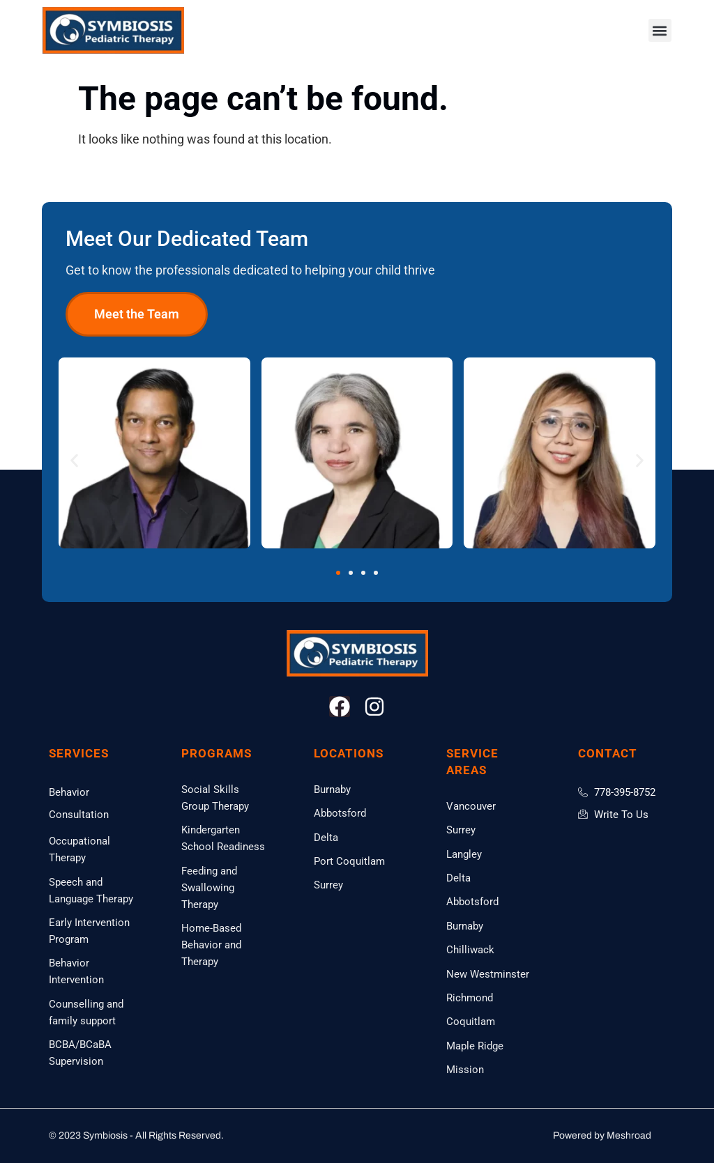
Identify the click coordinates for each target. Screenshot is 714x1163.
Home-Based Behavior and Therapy (211, 945)
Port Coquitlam (349, 861)
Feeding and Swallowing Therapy (209, 888)
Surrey (328, 885)
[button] (659, 30)
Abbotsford (340, 813)
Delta (326, 837)
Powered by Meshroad (602, 1135)
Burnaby (332, 789)
